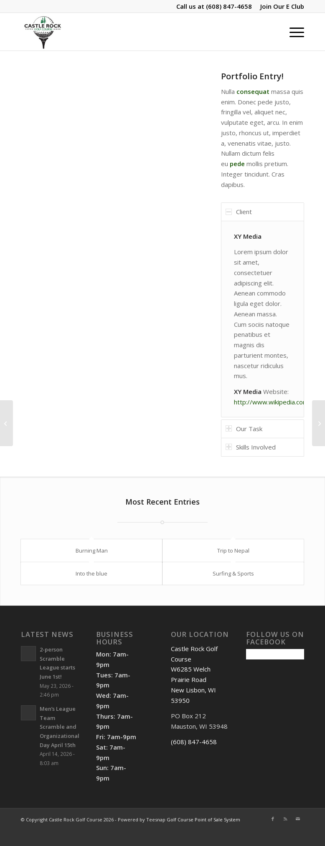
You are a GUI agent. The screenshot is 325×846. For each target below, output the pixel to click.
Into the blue (91, 573)
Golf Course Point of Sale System (203, 819)
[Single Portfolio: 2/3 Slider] (318, 423)
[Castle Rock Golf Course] (42, 32)
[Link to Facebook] (273, 819)
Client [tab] (239, 211)
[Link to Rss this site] (285, 819)
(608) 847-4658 (229, 6)
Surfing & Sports (233, 573)
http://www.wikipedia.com (271, 402)
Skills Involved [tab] (251, 447)
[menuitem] (280, 6)
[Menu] (292, 32)
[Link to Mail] (298, 819)
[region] (262, 319)
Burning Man (92, 550)
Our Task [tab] (244, 428)
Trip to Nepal (233, 550)
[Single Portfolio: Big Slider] (6, 423)
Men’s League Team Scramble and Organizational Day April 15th (59, 727)
